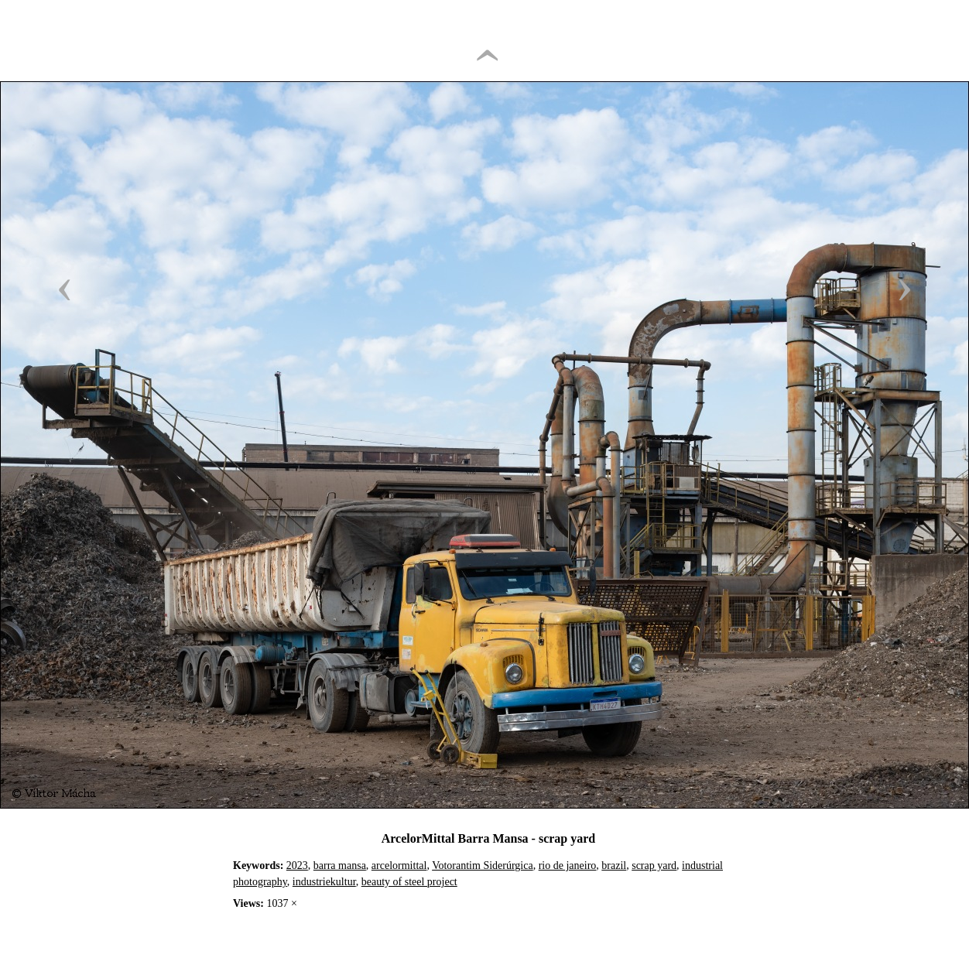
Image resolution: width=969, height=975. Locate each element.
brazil (613, 865)
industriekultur (324, 882)
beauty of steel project (409, 882)
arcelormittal (399, 865)
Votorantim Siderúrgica (482, 865)
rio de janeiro (568, 865)
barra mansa (339, 865)
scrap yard (654, 865)
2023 (297, 865)
